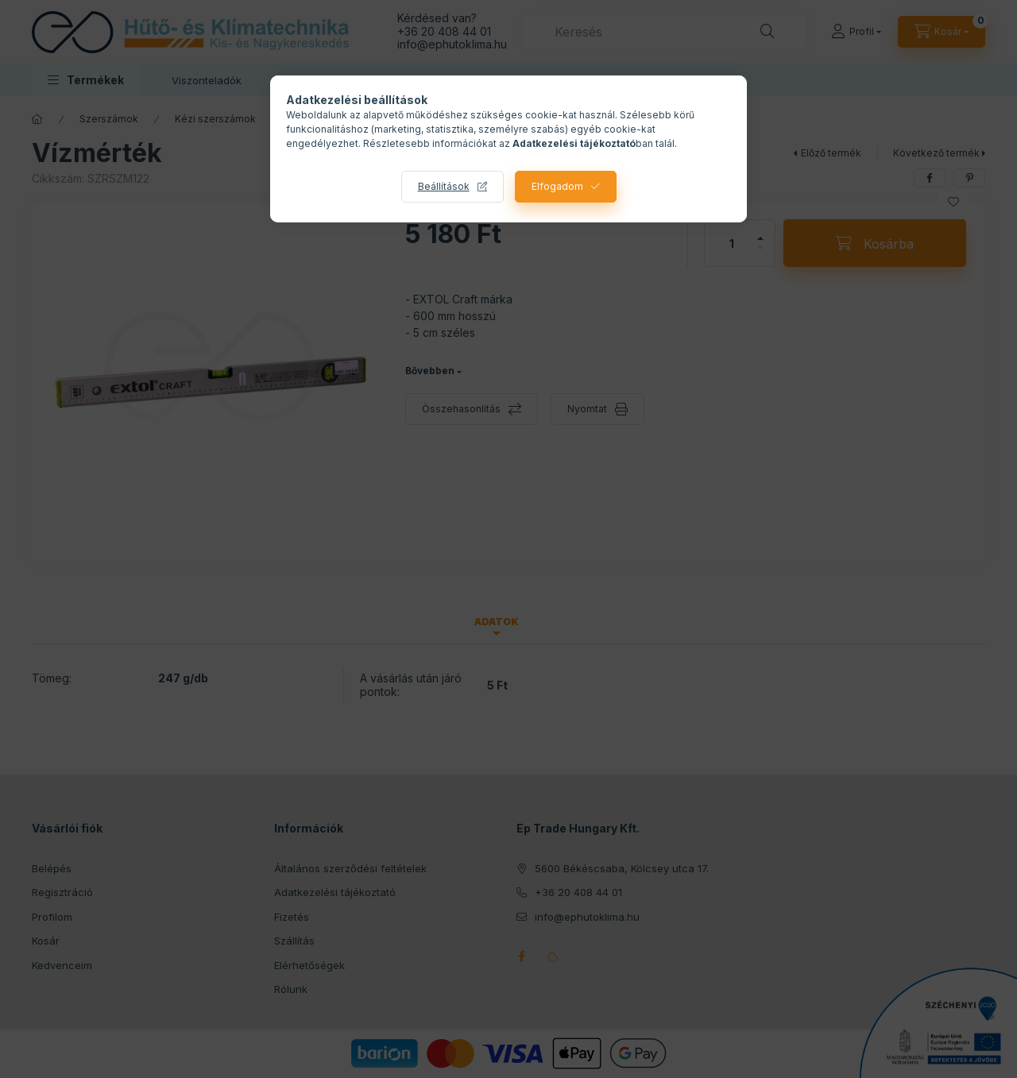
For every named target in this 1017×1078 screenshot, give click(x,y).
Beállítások (444, 186)
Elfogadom (557, 186)
